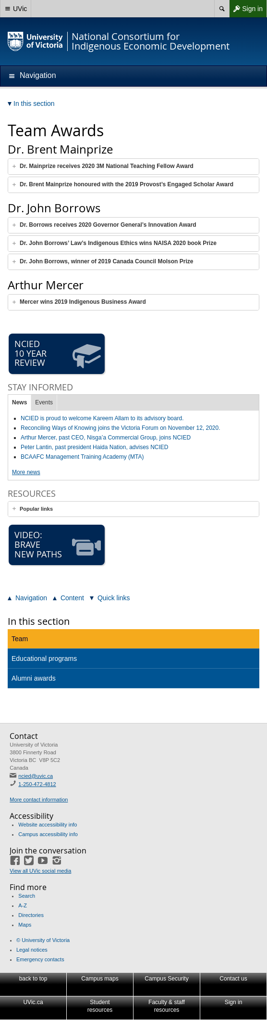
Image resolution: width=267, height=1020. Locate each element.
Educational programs (44, 658)
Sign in (246, 8)
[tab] (133, 166)
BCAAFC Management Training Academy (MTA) (82, 456)
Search (26, 896)
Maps (24, 925)
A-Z (22, 905)
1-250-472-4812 (37, 784)
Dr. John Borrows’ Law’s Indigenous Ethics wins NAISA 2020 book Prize (118, 243)
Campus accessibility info (48, 834)
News (19, 402)
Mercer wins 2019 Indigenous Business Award (83, 301)
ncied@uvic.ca (35, 776)
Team (20, 639)
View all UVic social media (40, 871)
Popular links (36, 509)
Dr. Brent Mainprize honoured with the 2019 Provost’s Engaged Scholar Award (126, 184)
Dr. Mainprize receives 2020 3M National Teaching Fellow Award (107, 166)
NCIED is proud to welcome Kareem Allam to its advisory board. (102, 418)
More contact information (39, 799)
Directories (31, 915)
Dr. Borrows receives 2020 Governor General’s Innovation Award (108, 224)
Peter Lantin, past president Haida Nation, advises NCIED (95, 447)
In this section (39, 621)
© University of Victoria (43, 940)
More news (26, 472)
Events (44, 402)
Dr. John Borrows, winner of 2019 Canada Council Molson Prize (106, 261)
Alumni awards (34, 678)
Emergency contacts (40, 959)
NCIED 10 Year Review (57, 354)
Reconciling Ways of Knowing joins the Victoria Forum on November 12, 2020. (120, 428)
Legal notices (32, 950)
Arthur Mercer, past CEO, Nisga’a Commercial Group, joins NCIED (106, 437)
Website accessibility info (47, 824)
